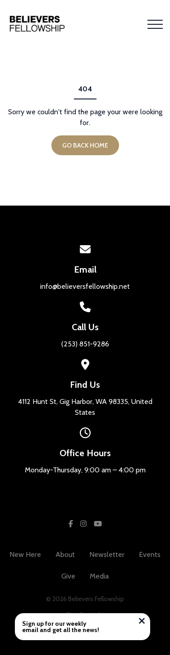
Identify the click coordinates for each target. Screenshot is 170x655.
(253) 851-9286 (85, 344)
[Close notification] (142, 622)
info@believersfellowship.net (85, 286)
